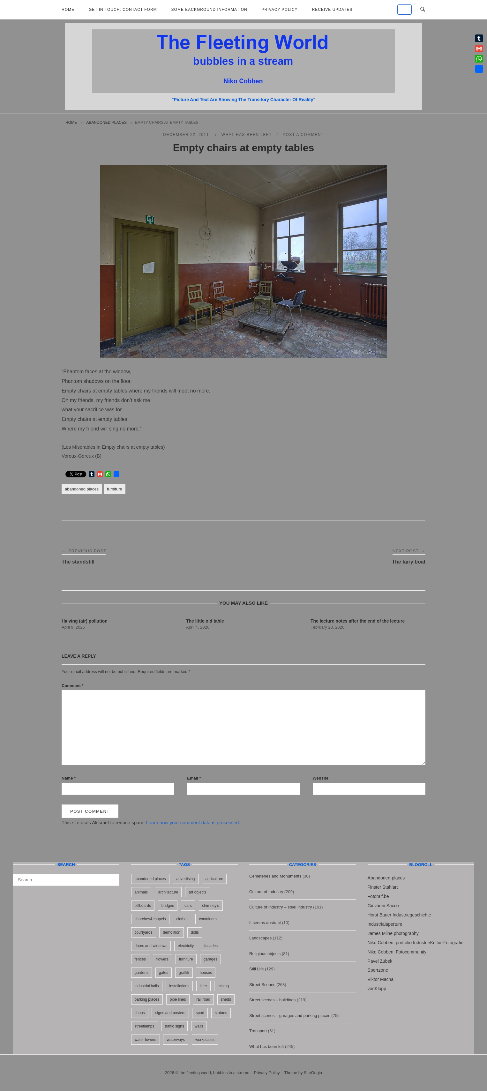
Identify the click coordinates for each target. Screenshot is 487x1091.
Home (68, 9)
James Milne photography (393, 933)
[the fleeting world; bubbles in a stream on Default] (404, 9)
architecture (168, 892)
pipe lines (178, 999)
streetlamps (144, 1026)
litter (203, 986)
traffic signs (174, 1026)
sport (200, 1013)
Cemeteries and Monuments (275, 876)
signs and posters (170, 1013)
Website (321, 778)
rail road (203, 999)
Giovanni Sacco (383, 905)
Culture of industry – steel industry (280, 907)
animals (141, 892)
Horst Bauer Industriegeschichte (399, 914)
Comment (73, 685)
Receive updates (332, 9)
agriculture (214, 879)
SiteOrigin (313, 1072)
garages (210, 959)
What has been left (246, 134)
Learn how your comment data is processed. (193, 822)
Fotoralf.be (378, 896)
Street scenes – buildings (272, 1000)
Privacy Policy (280, 9)
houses (205, 972)
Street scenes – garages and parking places (289, 1015)
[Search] (112, 877)
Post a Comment (303, 134)
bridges (167, 905)
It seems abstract (265, 922)
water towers (145, 1039)
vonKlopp (377, 988)
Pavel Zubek (380, 961)
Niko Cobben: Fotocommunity (397, 951)
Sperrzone (378, 970)
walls (199, 1026)
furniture (114, 489)
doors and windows (151, 946)
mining (223, 986)
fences (140, 959)
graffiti (184, 972)
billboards (143, 905)
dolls (195, 932)
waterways (176, 1039)
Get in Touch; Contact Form (123, 9)
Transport (258, 1030)
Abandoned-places (386, 877)
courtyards (144, 932)
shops (140, 1013)
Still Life (256, 969)
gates (163, 972)
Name (69, 778)
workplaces (204, 1039)
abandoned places (106, 122)
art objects (197, 892)
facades (211, 946)
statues (221, 1013)
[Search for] (66, 880)
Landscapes (260, 938)
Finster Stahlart (383, 887)
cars (188, 905)
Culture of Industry (266, 891)
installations (179, 986)
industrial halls (147, 986)
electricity (186, 946)
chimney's (210, 905)
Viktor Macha (380, 979)
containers (207, 919)
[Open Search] (422, 9)
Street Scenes (262, 984)
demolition (171, 932)
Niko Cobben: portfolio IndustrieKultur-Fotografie (415, 942)
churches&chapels (150, 919)
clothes (182, 919)
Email (194, 778)
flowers (162, 959)
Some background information (209, 9)
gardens (141, 972)
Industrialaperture (385, 924)
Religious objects (265, 953)
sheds (226, 999)
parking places (147, 999)
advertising (185, 879)
